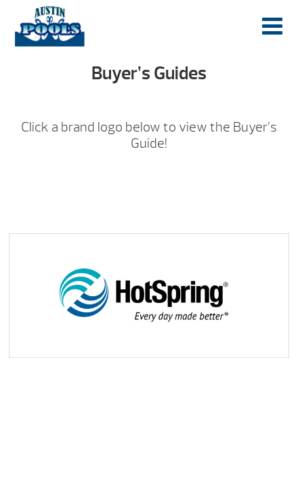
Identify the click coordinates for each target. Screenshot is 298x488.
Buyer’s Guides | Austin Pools (50, 26)
